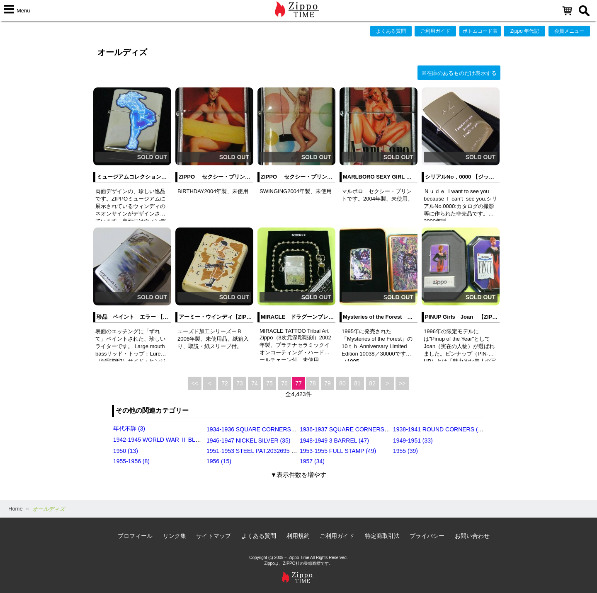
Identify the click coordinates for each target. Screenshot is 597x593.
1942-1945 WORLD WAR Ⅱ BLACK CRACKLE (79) (180, 439)
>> (402, 383)
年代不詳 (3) (129, 428)
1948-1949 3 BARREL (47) (334, 440)
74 (254, 383)
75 (269, 383)
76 (284, 383)
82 (372, 383)
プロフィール (135, 535)
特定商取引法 (382, 535)
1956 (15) (218, 461)
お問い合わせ (472, 535)
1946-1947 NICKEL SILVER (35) (248, 440)
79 (327, 383)
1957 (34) (312, 461)
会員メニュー (569, 31)
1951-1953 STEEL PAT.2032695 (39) (253, 451)
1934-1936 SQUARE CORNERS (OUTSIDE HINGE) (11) (280, 429)
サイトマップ (213, 535)
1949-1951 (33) (413, 440)
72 (224, 383)
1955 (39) (405, 451)
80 (342, 383)
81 (357, 383)
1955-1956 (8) (131, 461)
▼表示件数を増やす (299, 474)
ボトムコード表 (480, 31)
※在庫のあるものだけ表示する (459, 73)
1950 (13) (125, 451)
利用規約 (298, 535)
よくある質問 (391, 31)
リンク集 (174, 535)
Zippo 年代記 (524, 31)
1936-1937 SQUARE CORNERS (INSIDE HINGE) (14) (370, 429)
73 (239, 383)
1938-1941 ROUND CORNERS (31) (439, 429)
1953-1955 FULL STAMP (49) (338, 451)
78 (312, 383)
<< (195, 383)
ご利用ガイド (435, 31)
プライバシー (427, 535)
